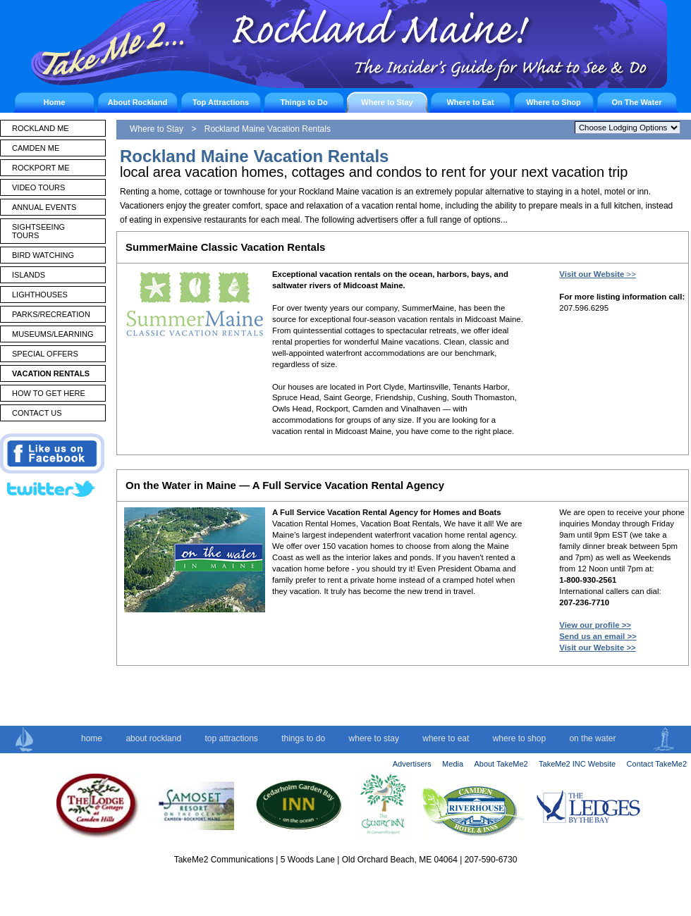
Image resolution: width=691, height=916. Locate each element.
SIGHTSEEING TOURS (38, 231)
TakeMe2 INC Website (577, 764)
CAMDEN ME (35, 148)
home (91, 738)
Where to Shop (553, 102)
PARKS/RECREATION (51, 314)
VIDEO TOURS (38, 187)
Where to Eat (470, 102)
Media (452, 764)
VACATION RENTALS (51, 373)
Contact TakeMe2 (657, 764)
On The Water (636, 102)
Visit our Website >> (597, 647)
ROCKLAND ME (40, 128)
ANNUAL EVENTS (44, 207)
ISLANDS (28, 275)
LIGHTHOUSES (40, 294)
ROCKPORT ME (41, 167)
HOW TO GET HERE (48, 393)
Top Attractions (220, 102)
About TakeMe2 (500, 764)
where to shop (519, 738)
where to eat (445, 738)
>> (597, 274)
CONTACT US (37, 413)
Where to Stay (386, 102)
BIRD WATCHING (43, 255)
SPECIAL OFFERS (45, 353)
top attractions (230, 738)
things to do (303, 738)
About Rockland (137, 102)
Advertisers (412, 764)
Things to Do (303, 102)
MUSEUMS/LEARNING (53, 334)
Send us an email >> (598, 636)
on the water (592, 738)
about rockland (153, 738)
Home (55, 102)
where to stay (374, 738)
